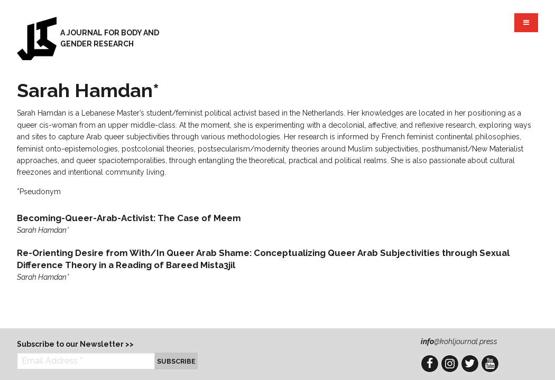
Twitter (470, 364)
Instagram (450, 364)
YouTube (490, 364)
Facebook (430, 364)
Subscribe (176, 361)
